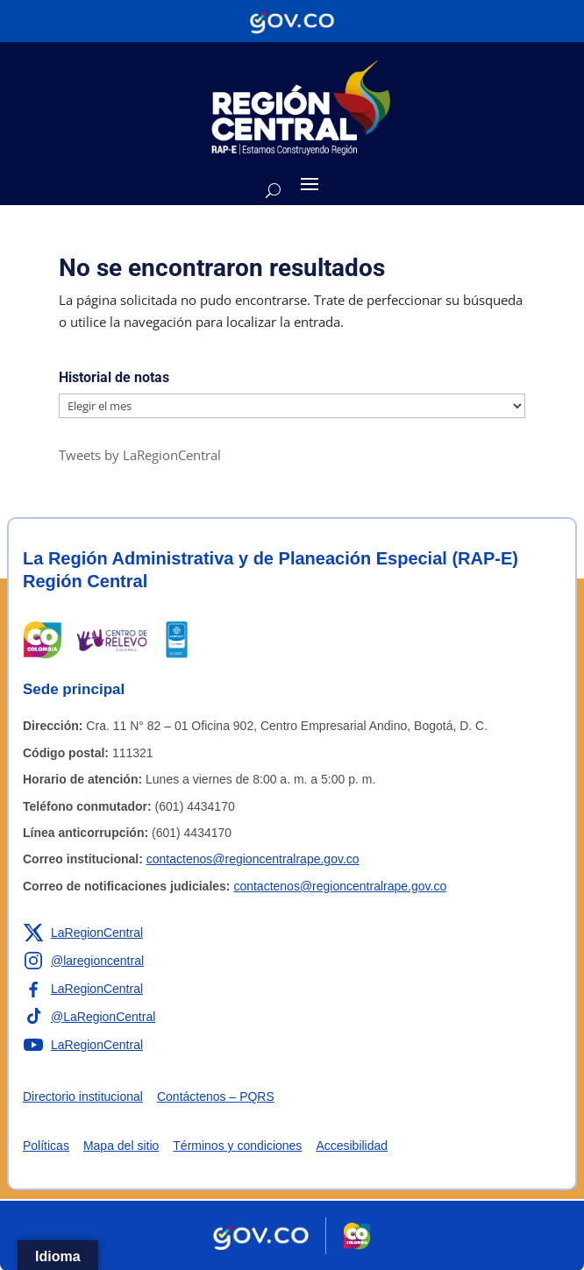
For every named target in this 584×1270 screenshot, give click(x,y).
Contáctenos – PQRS (215, 1096)
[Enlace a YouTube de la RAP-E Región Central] (83, 1044)
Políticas (46, 1146)
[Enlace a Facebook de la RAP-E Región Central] (83, 988)
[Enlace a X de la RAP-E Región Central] (83, 932)
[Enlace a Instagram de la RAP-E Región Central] (83, 960)
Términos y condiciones (237, 1146)
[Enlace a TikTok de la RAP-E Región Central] (89, 1016)
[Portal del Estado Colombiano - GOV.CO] (292, 21)
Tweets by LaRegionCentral (140, 455)
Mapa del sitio (121, 1146)
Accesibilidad (352, 1146)
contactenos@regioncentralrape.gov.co (253, 859)
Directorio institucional (83, 1096)
